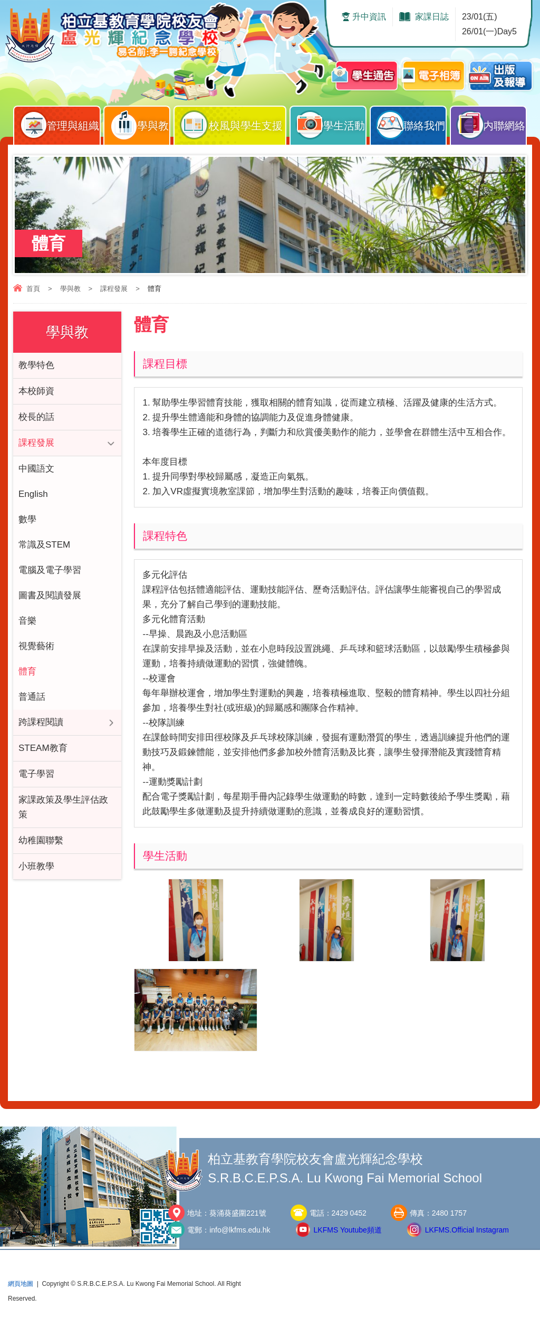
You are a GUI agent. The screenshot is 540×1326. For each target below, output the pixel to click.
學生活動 (331, 123)
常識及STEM (44, 545)
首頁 (33, 289)
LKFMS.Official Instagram (467, 1230)
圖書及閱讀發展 (49, 595)
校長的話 (36, 417)
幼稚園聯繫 (40, 840)
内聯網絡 (491, 123)
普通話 (31, 697)
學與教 (139, 123)
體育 (27, 671)
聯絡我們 (411, 123)
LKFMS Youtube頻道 (348, 1230)
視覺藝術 (36, 646)
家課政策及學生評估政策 (63, 807)
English (33, 494)
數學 (27, 519)
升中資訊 (369, 16)
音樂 (27, 621)
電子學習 (36, 774)
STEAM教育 (43, 748)
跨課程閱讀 (40, 722)
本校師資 (36, 391)
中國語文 (36, 469)
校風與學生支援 (232, 123)
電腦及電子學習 (49, 570)
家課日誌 (432, 16)
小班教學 (36, 866)
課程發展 (114, 289)
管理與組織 (59, 123)
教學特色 (36, 365)
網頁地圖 (20, 1283)
